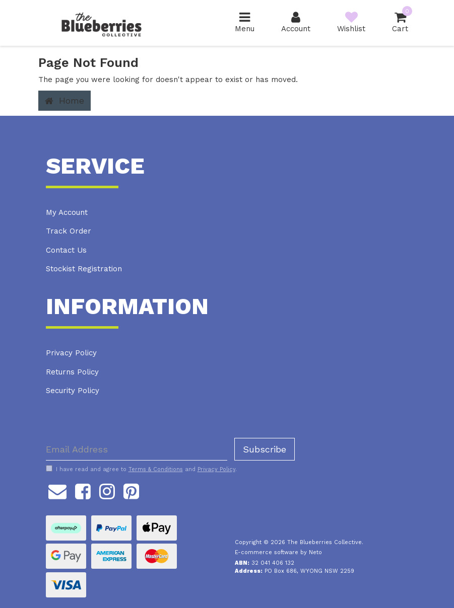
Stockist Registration (84, 268)
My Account (67, 212)
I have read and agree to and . (141, 469)
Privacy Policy (71, 352)
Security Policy (72, 390)
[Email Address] (136, 449)
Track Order (68, 231)
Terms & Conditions (155, 469)
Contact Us (66, 250)
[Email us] (57, 489)
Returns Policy (72, 371)
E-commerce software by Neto (278, 552)
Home (64, 100)
